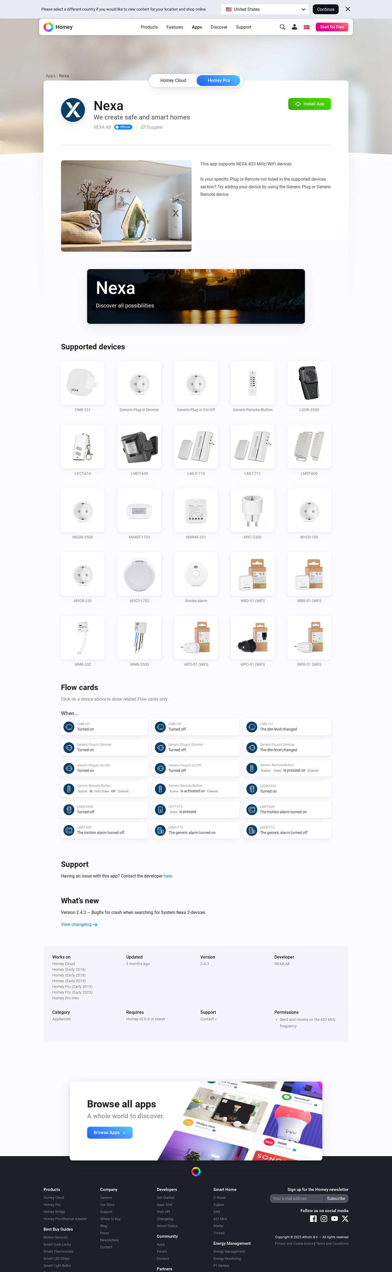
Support (243, 35)
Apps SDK (164, 1205)
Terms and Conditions (332, 1244)
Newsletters (109, 1240)
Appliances (61, 1019)
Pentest (163, 1258)
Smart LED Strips (57, 1258)
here (168, 876)
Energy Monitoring (227, 1258)
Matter (218, 1226)
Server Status (167, 1226)
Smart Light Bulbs (57, 1266)
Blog (103, 1226)
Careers (106, 1198)
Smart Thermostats (59, 1251)
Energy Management (229, 1251)
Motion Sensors (56, 1237)
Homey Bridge (54, 1212)
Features (175, 35)
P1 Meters (221, 1266)
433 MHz (220, 1219)
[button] (264, 9)
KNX (216, 1212)
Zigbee (218, 1205)
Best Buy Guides (58, 1229)
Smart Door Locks (57, 1244)
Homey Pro (219, 80)
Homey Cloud (54, 1198)
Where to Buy (110, 1219)
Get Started (165, 1198)
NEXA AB (282, 964)
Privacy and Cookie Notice (294, 1244)
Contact (106, 1247)
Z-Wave (219, 1198)
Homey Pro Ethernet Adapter (65, 1219)
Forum (162, 1251)
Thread (218, 1233)
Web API (163, 1212)
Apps (197, 35)
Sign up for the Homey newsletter (317, 1189)
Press (104, 1233)
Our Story (107, 1205)
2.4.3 (204, 964)
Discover (219, 35)
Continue (325, 9)
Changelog (165, 1219)
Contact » (208, 1019)
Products (149, 35)
